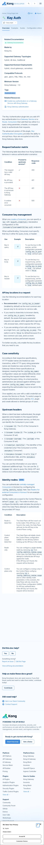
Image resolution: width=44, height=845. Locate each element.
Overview (6, 28)
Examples (14, 28)
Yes (5, 653)
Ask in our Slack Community (13, 701)
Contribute (8, 688)
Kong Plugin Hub (12, 13)
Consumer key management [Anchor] (17, 214)
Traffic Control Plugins (11, 791)
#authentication (10, 93)
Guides (22, 28)
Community (7, 802)
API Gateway (7, 759)
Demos (5, 812)
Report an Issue (8, 661)
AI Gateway (7, 762)
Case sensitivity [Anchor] (10, 353)
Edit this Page (21, 661)
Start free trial (12, 742)
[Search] (28, 3)
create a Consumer (18, 219)
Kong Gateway (28, 756)
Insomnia (26, 765)
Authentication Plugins (10, 785)
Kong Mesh (27, 762)
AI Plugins (6, 779)
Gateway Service (28, 119)
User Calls (6, 815)
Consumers (12, 122)
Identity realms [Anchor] (13, 480)
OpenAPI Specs (29, 768)
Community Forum (9, 805)
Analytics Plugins (9, 782)
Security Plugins (8, 788)
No (13, 653)
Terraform (27, 788)
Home (4, 13)
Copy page (8, 23)
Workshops (7, 818)
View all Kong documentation (12, 666)
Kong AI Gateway (29, 759)
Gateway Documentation (14, 42)
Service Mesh (8, 765)
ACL (32, 399)
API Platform (7, 756)
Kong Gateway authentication (18, 107)
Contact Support (9, 704)
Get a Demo (27, 742)
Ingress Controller (29, 771)
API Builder (6, 768)
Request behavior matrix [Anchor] (15, 147)
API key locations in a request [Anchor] (16, 292)
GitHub (5, 809)
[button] (18, 246)
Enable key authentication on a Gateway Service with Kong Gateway (22, 102)
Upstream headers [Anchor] (12, 409)
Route (4, 122)
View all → (6, 795)
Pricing (5, 771)
